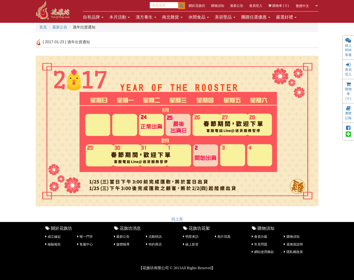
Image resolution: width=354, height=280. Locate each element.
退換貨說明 (294, 244)
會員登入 (255, 6)
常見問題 (260, 244)
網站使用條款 (264, 252)
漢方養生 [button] (146, 17)
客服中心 (86, 244)
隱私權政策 (294, 252)
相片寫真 (224, 236)
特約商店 (155, 244)
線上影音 (192, 244)
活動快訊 (155, 236)
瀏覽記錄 (348, 113)
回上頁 (177, 219)
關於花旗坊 (197, 6)
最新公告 (236, 6)
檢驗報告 (54, 244)
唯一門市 (86, 236)
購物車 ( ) (278, 6)
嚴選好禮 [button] (286, 17)
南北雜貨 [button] (172, 17)
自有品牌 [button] (93, 17)
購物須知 (217, 6)
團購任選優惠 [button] (255, 17)
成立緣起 (54, 236)
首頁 (43, 27)
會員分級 (260, 236)
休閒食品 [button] (198, 17)
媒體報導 (123, 244)
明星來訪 (192, 236)
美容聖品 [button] (225, 17)
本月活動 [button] (119, 17)
